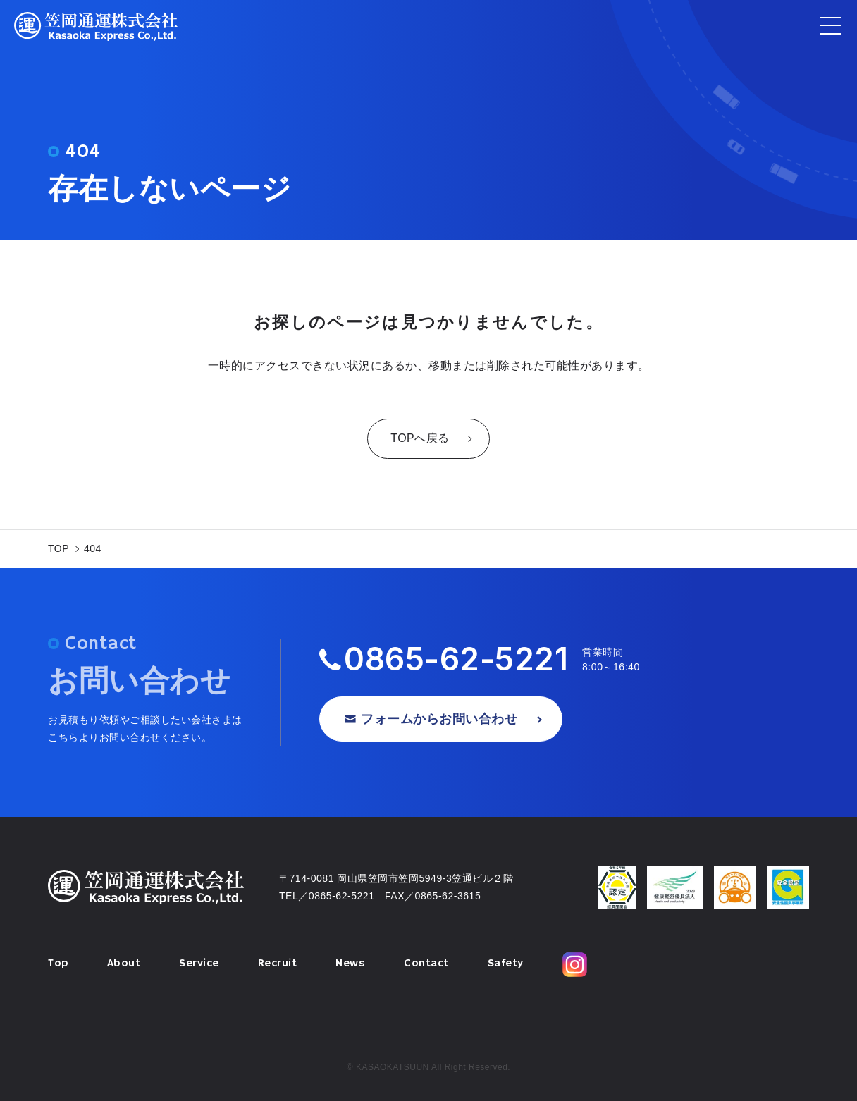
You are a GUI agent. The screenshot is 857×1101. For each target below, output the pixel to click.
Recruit (277, 964)
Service (199, 964)
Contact (426, 964)
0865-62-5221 (456, 659)
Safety (506, 964)
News (350, 964)
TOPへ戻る (420, 438)
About (124, 964)
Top (58, 964)
